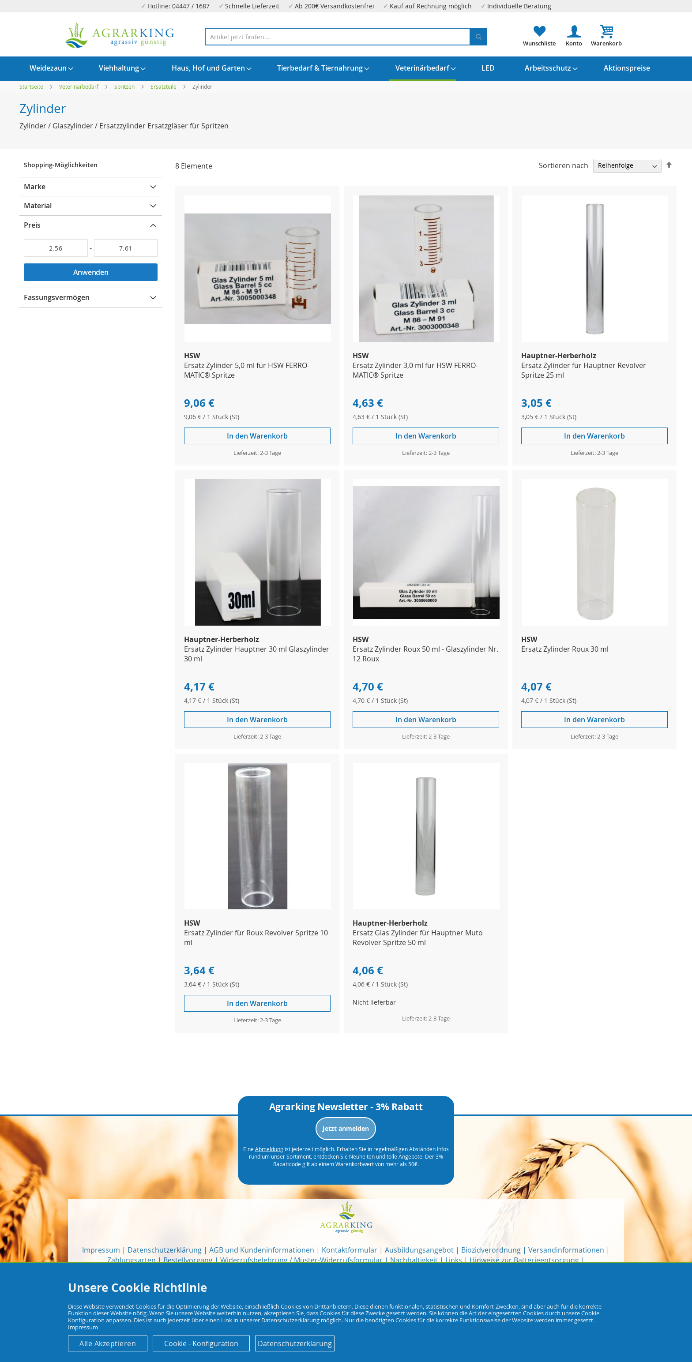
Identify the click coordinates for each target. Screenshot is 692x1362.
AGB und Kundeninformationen (261, 1250)
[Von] (56, 248)
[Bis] (126, 248)
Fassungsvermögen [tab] (57, 297)
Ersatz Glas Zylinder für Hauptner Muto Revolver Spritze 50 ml (418, 937)
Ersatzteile (164, 86)
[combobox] (346, 36)
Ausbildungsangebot (419, 1250)
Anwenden (91, 272)
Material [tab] (38, 205)
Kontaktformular (349, 1250)
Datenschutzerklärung (165, 1250)
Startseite (32, 86)
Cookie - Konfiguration (201, 1343)
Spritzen (125, 86)
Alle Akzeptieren (107, 1343)
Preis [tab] (32, 225)
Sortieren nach (563, 165)
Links (453, 1260)
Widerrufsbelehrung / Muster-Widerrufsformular (301, 1260)
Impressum (101, 1250)
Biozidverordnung (491, 1250)
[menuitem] (48, 67)
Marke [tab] (34, 186)
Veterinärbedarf (79, 86)
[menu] (346, 68)
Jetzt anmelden (346, 1128)
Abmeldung (269, 1148)
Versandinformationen (566, 1250)
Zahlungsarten (131, 1260)
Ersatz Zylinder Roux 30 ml (565, 649)
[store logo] (120, 35)
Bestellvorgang (188, 1260)
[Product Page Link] (257, 339)
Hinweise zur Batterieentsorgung (524, 1260)
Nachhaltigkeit (414, 1260)
